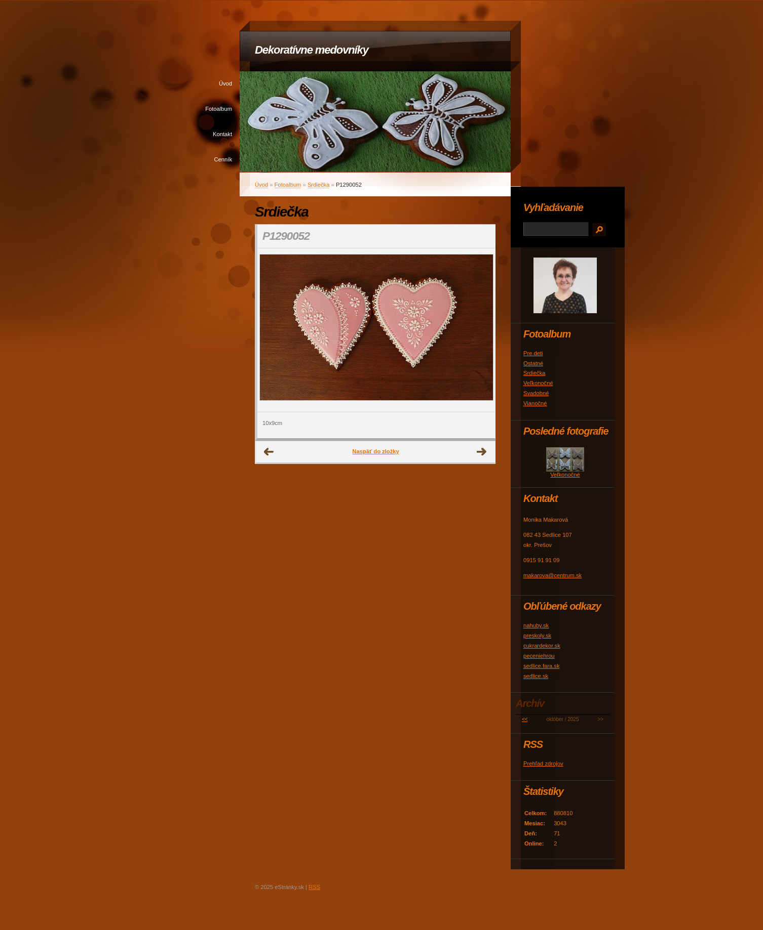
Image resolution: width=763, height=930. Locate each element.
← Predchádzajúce (269, 451)
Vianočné (535, 403)
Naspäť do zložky (375, 451)
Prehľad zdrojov (543, 763)
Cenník (223, 159)
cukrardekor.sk (541, 646)
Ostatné (533, 363)
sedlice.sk (535, 676)
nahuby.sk (536, 625)
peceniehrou (539, 656)
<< (525, 719)
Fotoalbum (218, 109)
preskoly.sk (537, 635)
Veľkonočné (538, 383)
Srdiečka (319, 185)
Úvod (225, 83)
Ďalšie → (481, 451)
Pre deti (533, 353)
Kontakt (222, 134)
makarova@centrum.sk (552, 575)
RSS (314, 887)
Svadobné (536, 393)
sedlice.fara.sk (541, 666)
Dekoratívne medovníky (311, 50)
